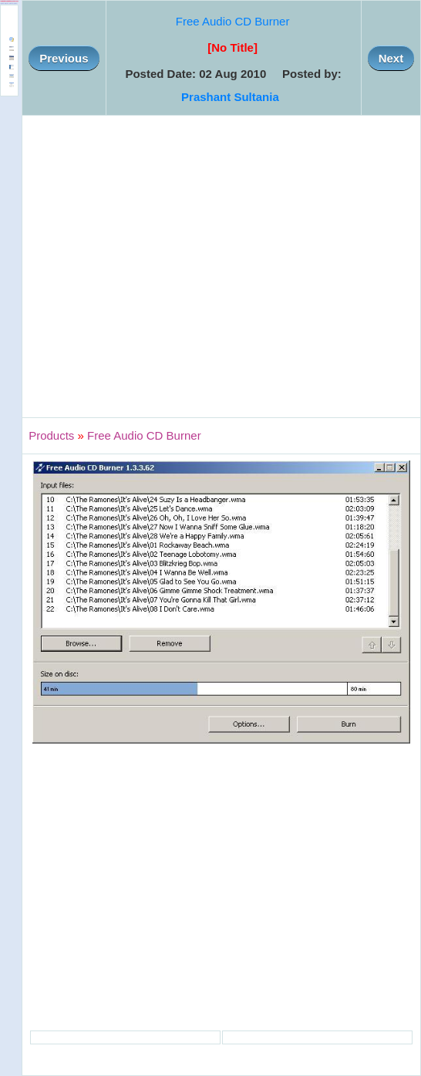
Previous (63, 58)
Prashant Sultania (230, 96)
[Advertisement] (144, 266)
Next (391, 58)
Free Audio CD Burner (233, 21)
